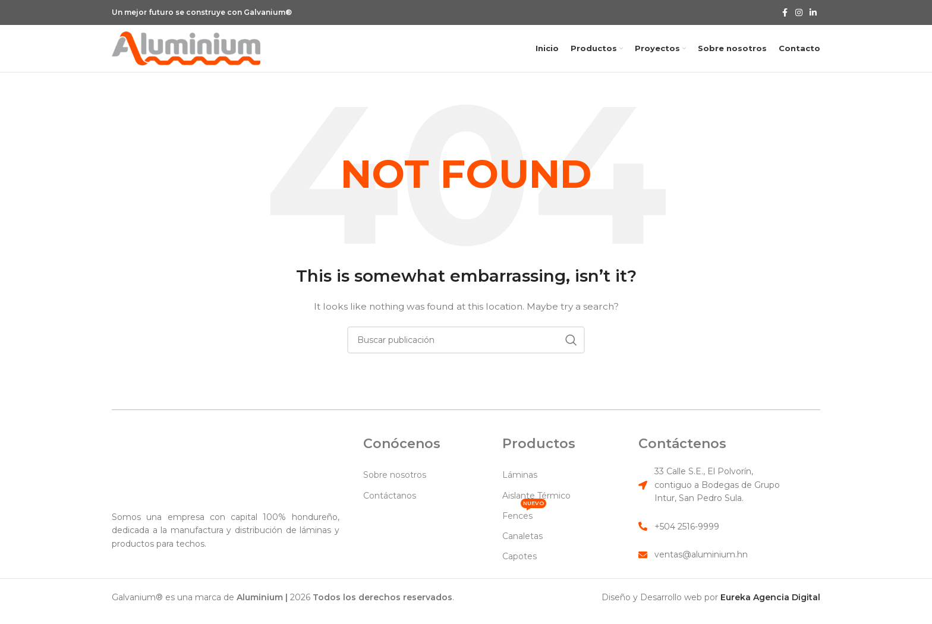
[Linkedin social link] (813, 13)
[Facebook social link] (784, 13)
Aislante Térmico (536, 510)
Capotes (519, 571)
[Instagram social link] (799, 13)
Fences (524, 528)
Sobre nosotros (394, 490)
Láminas (519, 490)
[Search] (466, 354)
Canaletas (522, 551)
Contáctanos (389, 510)
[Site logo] (186, 55)
